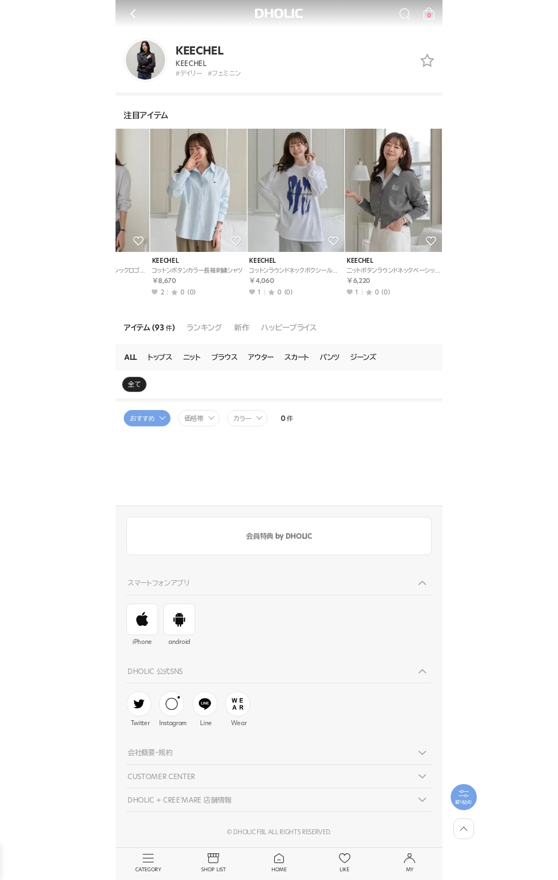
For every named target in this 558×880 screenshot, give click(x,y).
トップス (160, 357)
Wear (237, 709)
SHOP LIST (213, 863)
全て (134, 384)
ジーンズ (363, 357)
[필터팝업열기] (464, 797)
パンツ (329, 357)
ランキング (204, 328)
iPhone (142, 625)
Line (204, 709)
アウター (261, 357)
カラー (242, 418)
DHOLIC (279, 13)
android (179, 625)
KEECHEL (136, 260)
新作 (241, 328)
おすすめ (142, 418)
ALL (130, 357)
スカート (296, 357)
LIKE (344, 863)
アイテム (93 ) (149, 328)
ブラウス (224, 357)
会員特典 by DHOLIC (279, 536)
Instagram (173, 709)
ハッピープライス (288, 328)
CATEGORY (148, 863)
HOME (279, 863)
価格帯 (194, 418)
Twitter (138, 709)
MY (409, 863)
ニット (192, 357)
